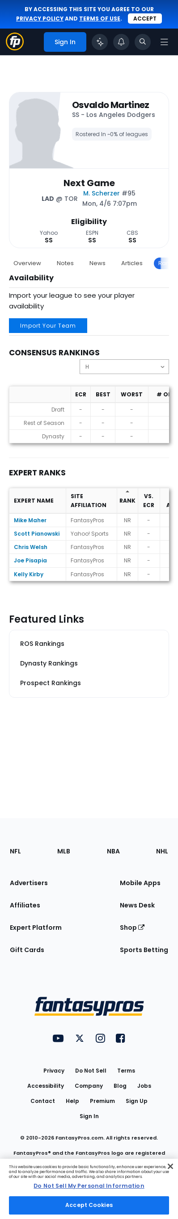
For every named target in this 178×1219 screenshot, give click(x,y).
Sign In (89, 1116)
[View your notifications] (121, 42)
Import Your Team (48, 325)
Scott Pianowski (36, 533)
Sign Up (137, 1101)
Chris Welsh (30, 547)
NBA (113, 851)
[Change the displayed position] (124, 366)
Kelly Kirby (28, 574)
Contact (42, 1101)
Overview (27, 263)
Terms (126, 1070)
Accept (145, 18)
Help (72, 1101)
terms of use (99, 18)
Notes (65, 263)
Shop (132, 927)
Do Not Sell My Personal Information (89, 1186)
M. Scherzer (101, 193)
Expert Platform (36, 927)
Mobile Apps (140, 882)
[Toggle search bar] (143, 42)
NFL (15, 851)
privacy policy (40, 18)
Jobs (144, 1086)
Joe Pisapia (30, 560)
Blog (120, 1086)
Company (89, 1086)
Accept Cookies (89, 1205)
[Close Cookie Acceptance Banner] (170, 1166)
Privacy (53, 1070)
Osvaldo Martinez (110, 105)
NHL (162, 851)
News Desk (137, 905)
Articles (132, 263)
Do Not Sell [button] (90, 1070)
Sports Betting (144, 949)
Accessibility (45, 1086)
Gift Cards (27, 949)
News (97, 263)
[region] (89, 1189)
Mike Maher (30, 520)
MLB (63, 851)
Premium (102, 1101)
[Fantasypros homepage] (15, 48)
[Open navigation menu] (164, 42)
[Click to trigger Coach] (100, 42)
